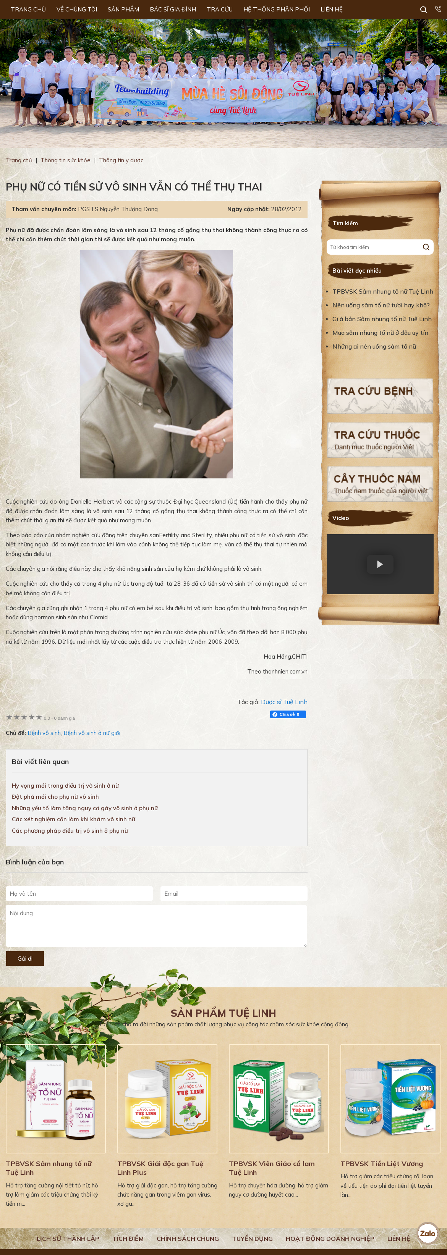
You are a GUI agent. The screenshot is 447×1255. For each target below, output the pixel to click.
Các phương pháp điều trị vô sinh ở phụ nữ (70, 830)
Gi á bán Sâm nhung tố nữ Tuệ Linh (382, 319)
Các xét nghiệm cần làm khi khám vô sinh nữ (73, 819)
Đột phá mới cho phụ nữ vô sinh (55, 796)
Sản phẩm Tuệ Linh (223, 1013)
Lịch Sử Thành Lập (68, 1238)
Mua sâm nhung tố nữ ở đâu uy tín (380, 332)
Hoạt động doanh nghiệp (330, 1238)
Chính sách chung (188, 1238)
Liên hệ (398, 1238)
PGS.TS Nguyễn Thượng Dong (118, 209)
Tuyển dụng (252, 1238)
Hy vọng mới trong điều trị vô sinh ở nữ (65, 785)
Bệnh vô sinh (44, 733)
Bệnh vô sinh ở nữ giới (91, 733)
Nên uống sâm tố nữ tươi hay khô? (381, 305)
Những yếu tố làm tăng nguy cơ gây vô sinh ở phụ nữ (85, 808)
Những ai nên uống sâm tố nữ (375, 346)
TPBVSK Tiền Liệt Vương (381, 1163)
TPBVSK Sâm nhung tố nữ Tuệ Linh (382, 291)
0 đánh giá (59, 718)
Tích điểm (128, 1238)
